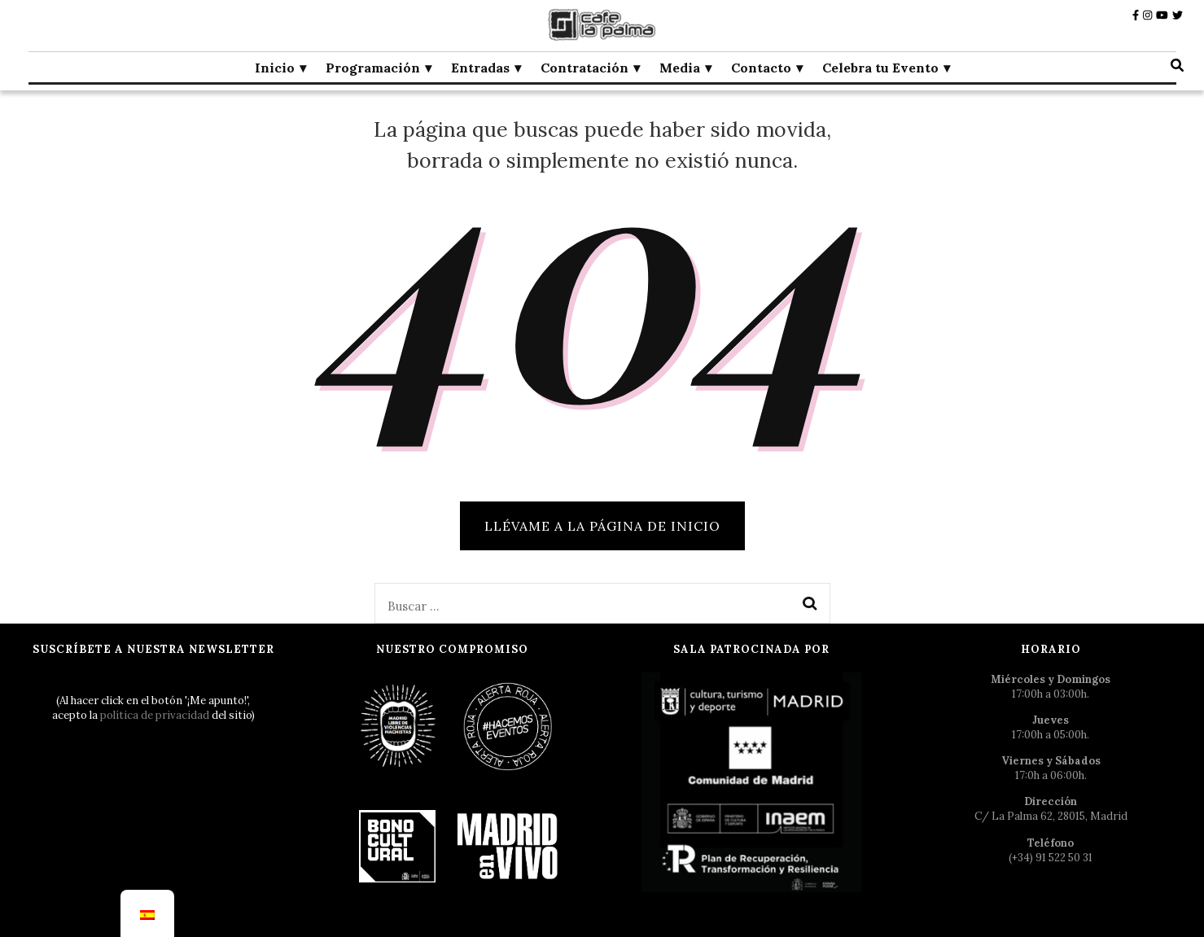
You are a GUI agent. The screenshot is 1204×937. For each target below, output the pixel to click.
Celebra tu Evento (880, 67)
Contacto (761, 67)
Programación (373, 67)
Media (679, 67)
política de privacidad (154, 715)
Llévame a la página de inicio (602, 526)
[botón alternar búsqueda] (1177, 65)
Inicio (275, 67)
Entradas (480, 67)
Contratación (584, 67)
